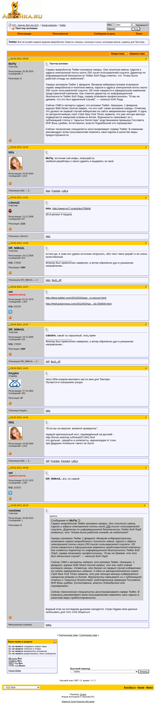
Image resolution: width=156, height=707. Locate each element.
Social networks (49, 25)
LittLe (65, 190)
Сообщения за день (104, 33)
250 (108, 526)
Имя (109, 25)
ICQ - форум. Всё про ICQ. (25, 25)
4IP (47, 361)
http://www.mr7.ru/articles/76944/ (71, 208)
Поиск (139, 33)
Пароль (111, 29)
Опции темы (117, 53)
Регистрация (24, 33)
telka (48, 624)
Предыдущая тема (68, 635)
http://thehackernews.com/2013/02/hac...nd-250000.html (79, 303)
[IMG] (11, 663)
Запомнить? (140, 25)
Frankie (55, 190)
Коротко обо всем (85, 701)
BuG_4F (57, 280)
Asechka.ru (130, 687)
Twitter (62, 25)
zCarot (83, 694)
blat (48, 190)
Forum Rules (15, 670)
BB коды (13, 658)
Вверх (149, 687)
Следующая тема (88, 635)
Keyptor (65, 461)
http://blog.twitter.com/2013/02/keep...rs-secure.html (76, 297)
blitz (48, 236)
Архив (141, 687)
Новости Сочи (69, 701)
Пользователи (60, 33)
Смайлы (13, 661)
